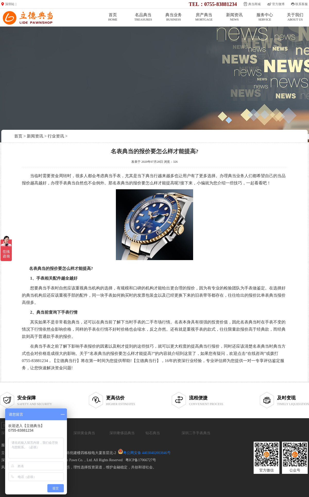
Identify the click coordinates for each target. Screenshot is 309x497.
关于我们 (295, 17)
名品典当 (143, 17)
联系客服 (301, 4)
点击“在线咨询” (251, 353)
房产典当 (204, 17)
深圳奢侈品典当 (122, 433)
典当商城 (254, 4)
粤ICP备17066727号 (140, 460)
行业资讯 (56, 136)
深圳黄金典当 (84, 433)
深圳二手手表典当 (196, 433)
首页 (112, 17)
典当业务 (173, 17)
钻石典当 (152, 433)
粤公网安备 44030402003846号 (147, 453)
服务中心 (264, 17)
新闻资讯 (234, 17)
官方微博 (278, 4)
